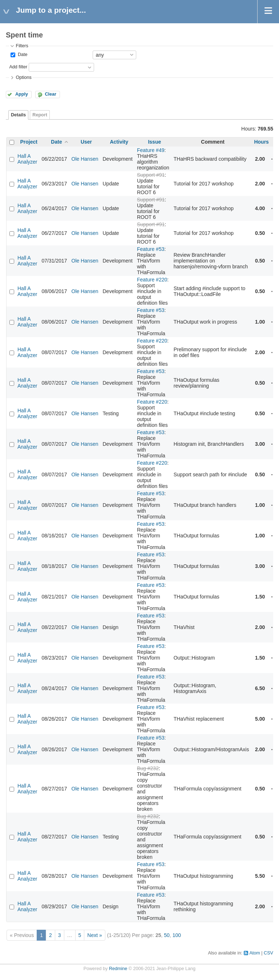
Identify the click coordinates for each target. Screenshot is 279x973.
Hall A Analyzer (27, 159)
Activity (119, 142)
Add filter (18, 66)
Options (23, 77)
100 (177, 935)
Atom (254, 953)
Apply (21, 94)
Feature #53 (151, 249)
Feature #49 (151, 150)
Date (21, 54)
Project (28, 142)
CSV (268, 953)
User (86, 142)
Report (39, 114)
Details (18, 114)
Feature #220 (152, 280)
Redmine (118, 968)
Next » (94, 935)
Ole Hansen (85, 159)
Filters (22, 45)
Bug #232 (148, 768)
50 (167, 935)
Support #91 (151, 175)
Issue (154, 142)
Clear (50, 94)
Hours (261, 142)
